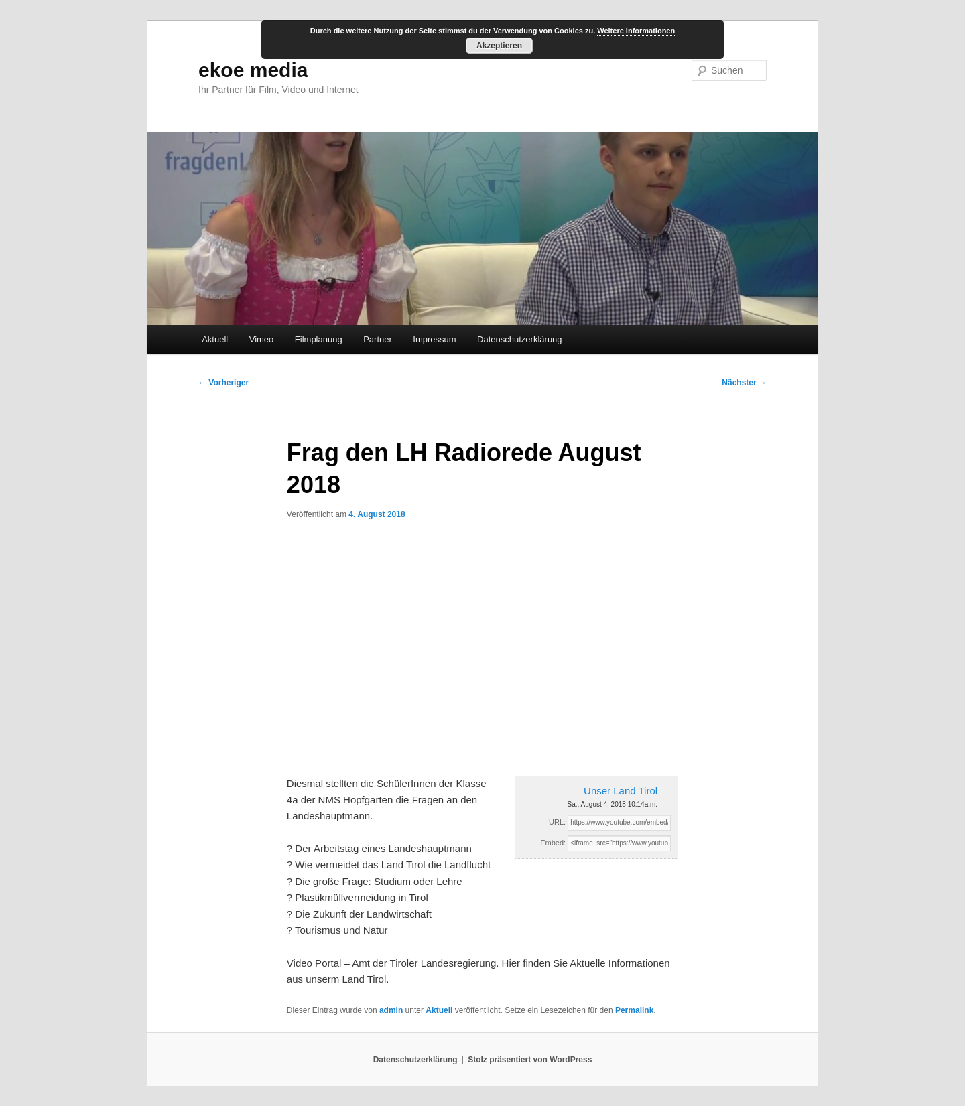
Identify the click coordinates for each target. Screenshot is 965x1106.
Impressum (434, 339)
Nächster (744, 382)
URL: (557, 822)
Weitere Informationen (636, 31)
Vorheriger (223, 382)
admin (391, 1010)
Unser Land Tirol (620, 791)
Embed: (553, 843)
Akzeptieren (499, 45)
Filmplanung (318, 339)
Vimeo (261, 339)
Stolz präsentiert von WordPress (530, 1059)
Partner (377, 339)
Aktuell (215, 339)
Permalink (634, 1010)
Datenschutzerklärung (519, 339)
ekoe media (253, 70)
